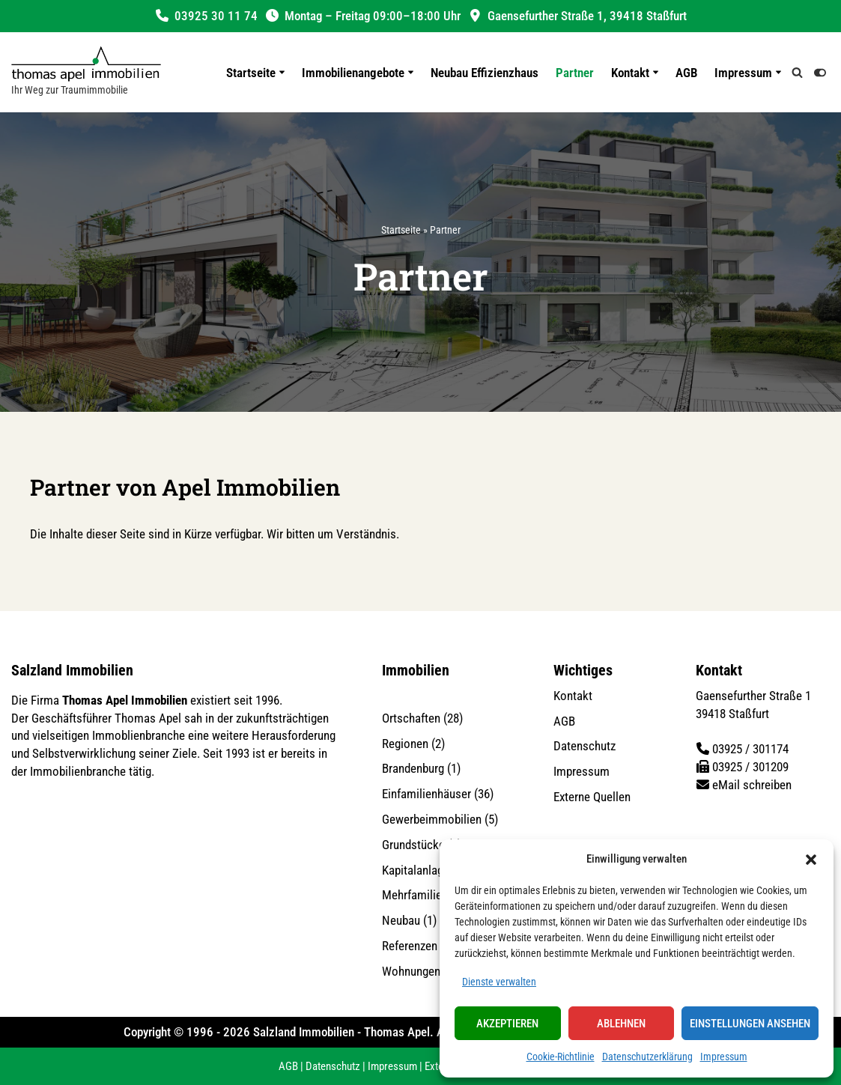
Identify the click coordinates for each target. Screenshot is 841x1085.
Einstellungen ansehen (750, 1023)
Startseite (401, 230)
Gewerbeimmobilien (432, 819)
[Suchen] (797, 72)
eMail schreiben (752, 784)
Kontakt (572, 695)
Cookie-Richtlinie (560, 1057)
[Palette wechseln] (820, 73)
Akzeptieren (507, 1023)
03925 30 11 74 (216, 15)
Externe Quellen (592, 796)
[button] (811, 859)
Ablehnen (621, 1023)
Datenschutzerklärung (647, 1057)
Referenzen (409, 945)
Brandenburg (413, 768)
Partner (575, 72)
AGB (686, 72)
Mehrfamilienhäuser (432, 894)
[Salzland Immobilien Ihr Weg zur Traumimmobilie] (86, 72)
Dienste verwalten (499, 982)
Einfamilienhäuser (426, 793)
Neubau (401, 920)
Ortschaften (411, 718)
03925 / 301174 (750, 748)
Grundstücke (413, 844)
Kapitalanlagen (418, 869)
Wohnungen (411, 971)
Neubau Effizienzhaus (484, 72)
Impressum (723, 1057)
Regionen (405, 742)
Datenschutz (584, 745)
